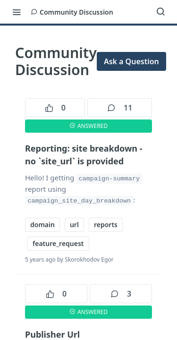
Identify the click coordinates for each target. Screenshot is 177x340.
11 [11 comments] (119, 107)
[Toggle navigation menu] (16, 12)
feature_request (58, 243)
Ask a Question (131, 61)
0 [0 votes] (55, 107)
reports (106, 224)
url (74, 224)
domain (42, 224)
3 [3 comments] (120, 294)
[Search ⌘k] (160, 12)
